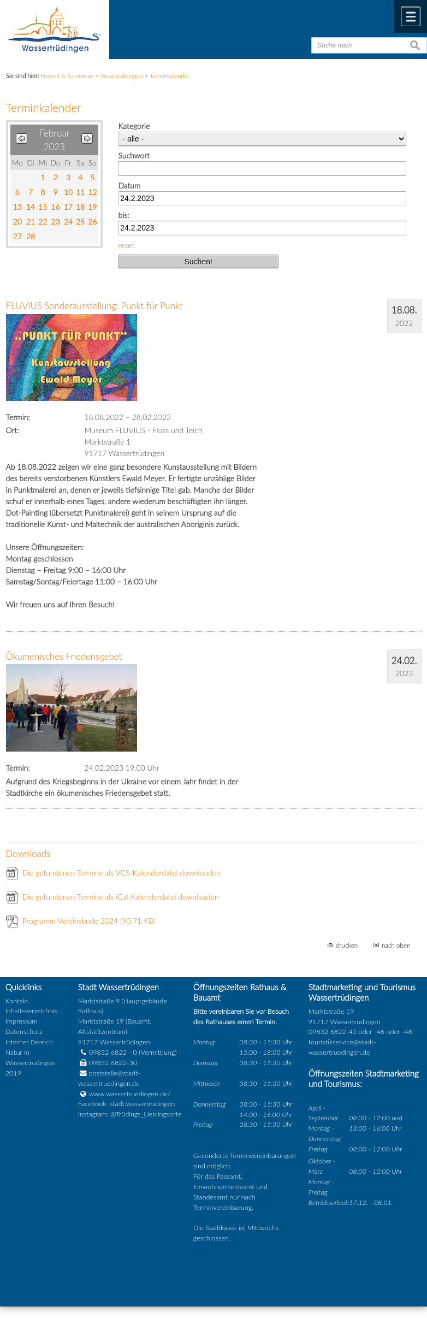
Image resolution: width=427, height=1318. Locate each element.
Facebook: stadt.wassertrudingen (126, 1104)
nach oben (396, 945)
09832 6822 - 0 (107, 1052)
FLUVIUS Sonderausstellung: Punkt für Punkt (94, 305)
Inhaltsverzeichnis (31, 1011)
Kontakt (16, 1001)
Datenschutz (24, 1031)
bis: (123, 215)
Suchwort (133, 155)
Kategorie (134, 126)
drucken (347, 945)
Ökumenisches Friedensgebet (64, 656)
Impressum (21, 1021)
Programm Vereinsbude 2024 (89, 920)
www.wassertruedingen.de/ (129, 1094)
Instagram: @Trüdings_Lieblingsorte (130, 1114)
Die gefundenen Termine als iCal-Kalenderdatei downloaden (120, 896)
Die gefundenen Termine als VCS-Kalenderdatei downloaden (121, 872)
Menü (410, 16)
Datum (129, 185)
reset (126, 245)
